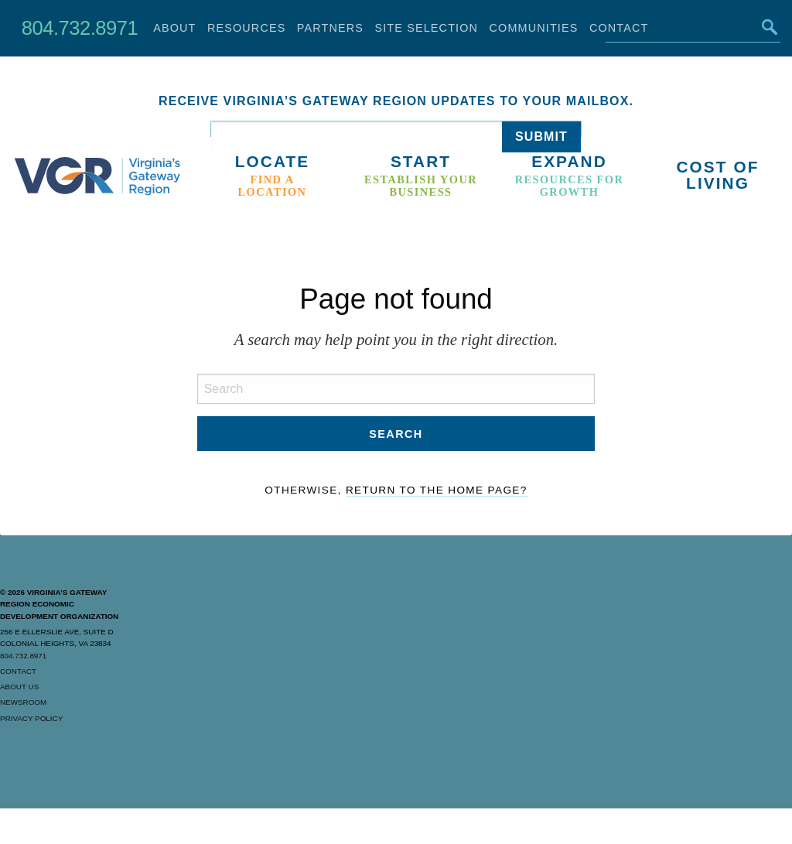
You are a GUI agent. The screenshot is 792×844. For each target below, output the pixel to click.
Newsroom (23, 702)
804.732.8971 (80, 28)
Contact (18, 671)
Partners (330, 28)
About (174, 28)
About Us (19, 686)
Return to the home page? (436, 490)
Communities (534, 28)
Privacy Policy (31, 718)
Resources (246, 28)
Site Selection (426, 28)
